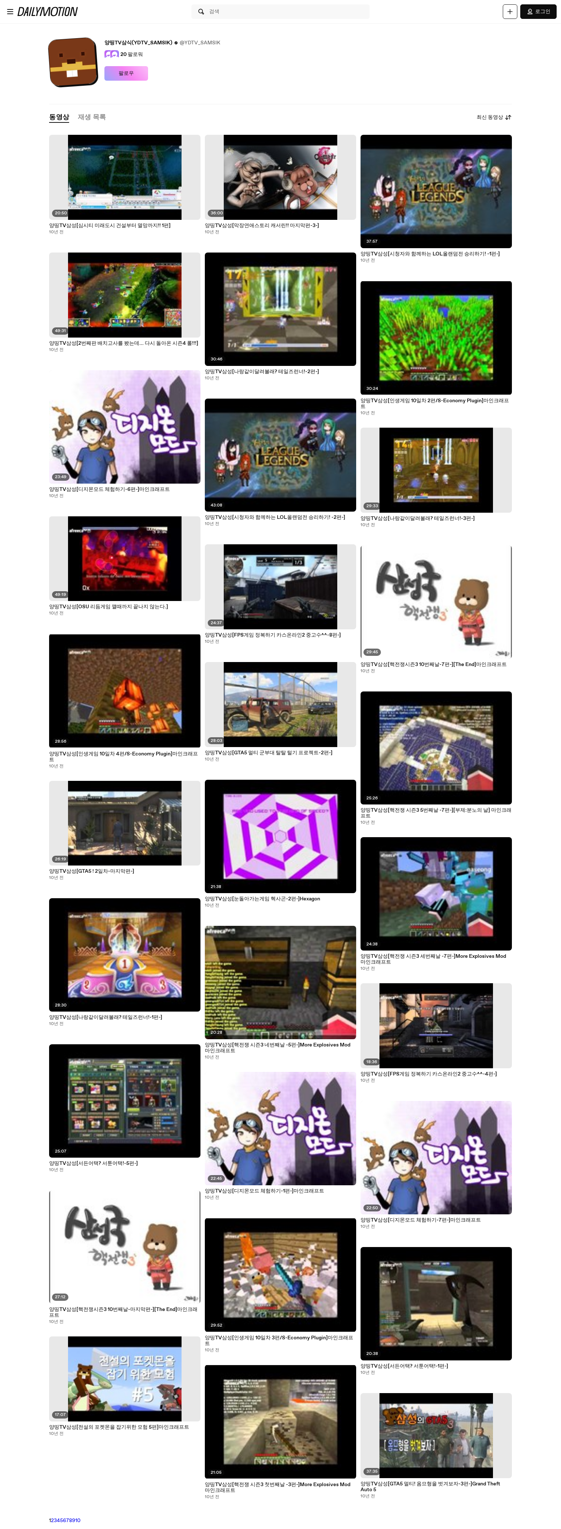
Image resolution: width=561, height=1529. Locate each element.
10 (77, 1520)
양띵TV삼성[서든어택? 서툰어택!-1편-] (404, 1366)
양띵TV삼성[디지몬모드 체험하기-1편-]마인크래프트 (264, 1191)
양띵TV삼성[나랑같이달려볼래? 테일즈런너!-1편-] (105, 1017)
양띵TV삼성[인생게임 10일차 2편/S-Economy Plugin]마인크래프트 (435, 404)
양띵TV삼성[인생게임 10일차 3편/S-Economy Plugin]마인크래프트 (279, 1341)
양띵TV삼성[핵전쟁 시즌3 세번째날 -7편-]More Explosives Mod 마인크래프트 (433, 959)
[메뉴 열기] (10, 11)
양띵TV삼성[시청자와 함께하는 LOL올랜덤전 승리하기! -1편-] (430, 254)
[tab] (59, 117)
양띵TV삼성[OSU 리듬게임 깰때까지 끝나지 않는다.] (108, 607)
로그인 (538, 11)
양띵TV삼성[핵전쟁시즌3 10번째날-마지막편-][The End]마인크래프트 (123, 1312)
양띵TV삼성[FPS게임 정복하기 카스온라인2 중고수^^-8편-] (273, 635)
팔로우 (126, 73)
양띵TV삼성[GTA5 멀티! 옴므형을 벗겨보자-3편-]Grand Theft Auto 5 (430, 1487)
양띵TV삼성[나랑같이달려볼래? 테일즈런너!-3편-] (418, 518)
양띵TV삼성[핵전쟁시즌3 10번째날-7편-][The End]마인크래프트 (434, 664)
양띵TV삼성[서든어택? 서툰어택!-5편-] (93, 1163)
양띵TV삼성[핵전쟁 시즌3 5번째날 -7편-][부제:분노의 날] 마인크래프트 (436, 813)
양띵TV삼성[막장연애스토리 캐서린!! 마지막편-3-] (262, 226)
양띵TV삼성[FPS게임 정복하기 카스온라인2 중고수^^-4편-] (429, 1074)
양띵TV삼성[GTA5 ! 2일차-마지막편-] (91, 871)
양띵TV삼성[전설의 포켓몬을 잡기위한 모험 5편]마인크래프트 (119, 1427)
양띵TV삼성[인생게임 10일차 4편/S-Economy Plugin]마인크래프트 (123, 757)
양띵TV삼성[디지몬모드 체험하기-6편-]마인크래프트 (109, 489)
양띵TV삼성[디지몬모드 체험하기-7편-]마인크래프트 (421, 1220)
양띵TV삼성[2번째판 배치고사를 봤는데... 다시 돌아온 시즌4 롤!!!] (123, 343)
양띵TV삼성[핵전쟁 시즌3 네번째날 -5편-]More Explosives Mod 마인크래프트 (277, 1048)
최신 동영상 (494, 117)
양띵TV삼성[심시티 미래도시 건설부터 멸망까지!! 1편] (110, 226)
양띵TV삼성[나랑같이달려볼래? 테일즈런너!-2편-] (262, 372)
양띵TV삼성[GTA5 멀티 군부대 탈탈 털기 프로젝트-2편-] (269, 753)
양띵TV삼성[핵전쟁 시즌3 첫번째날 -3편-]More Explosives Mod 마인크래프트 (277, 1487)
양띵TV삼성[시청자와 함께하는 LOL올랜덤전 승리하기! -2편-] (275, 517)
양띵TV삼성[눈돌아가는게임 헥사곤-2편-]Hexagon (262, 899)
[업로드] (510, 11)
